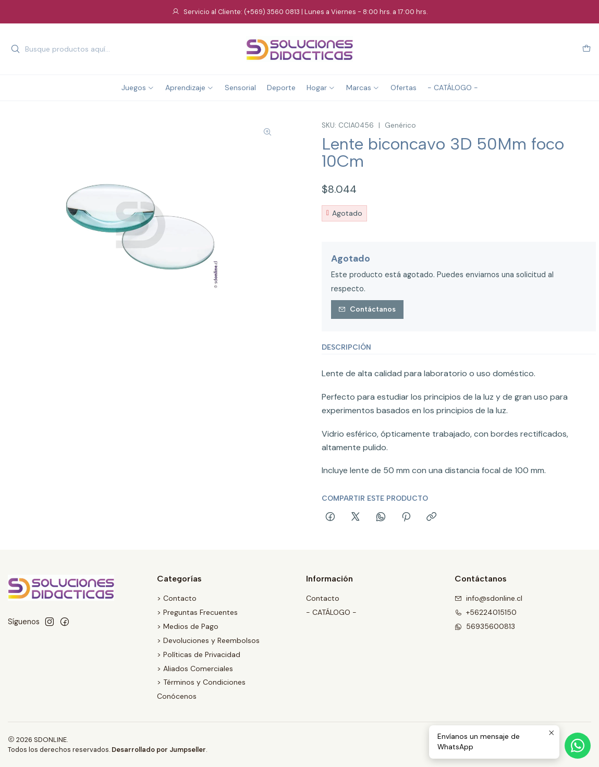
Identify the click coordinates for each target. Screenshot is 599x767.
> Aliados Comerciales (195, 668)
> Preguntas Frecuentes (197, 612)
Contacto (322, 598)
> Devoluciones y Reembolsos (208, 640)
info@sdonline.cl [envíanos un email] (488, 598)
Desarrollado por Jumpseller (159, 749)
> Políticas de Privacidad (198, 654)
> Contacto (177, 598)
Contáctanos (367, 309)
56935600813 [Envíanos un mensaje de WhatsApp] (485, 626)
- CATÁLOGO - (331, 612)
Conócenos (177, 696)
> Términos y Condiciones (201, 682)
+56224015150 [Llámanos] (486, 612)
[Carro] (586, 49)
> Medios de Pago (187, 626)
